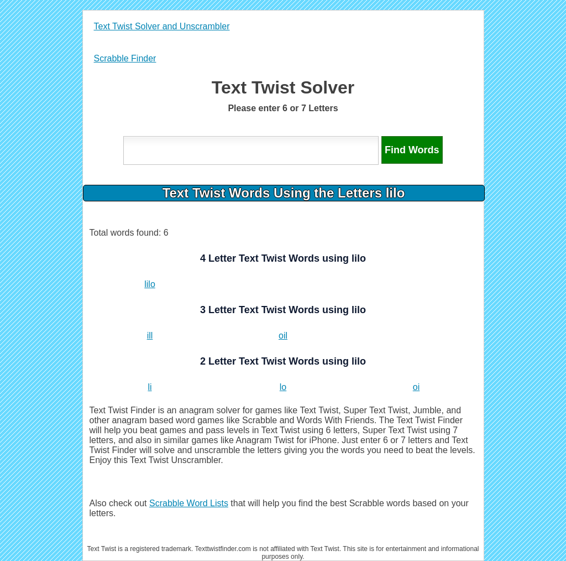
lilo (149, 284)
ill (150, 335)
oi (416, 387)
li (149, 387)
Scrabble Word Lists (188, 503)
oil (283, 335)
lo (283, 387)
